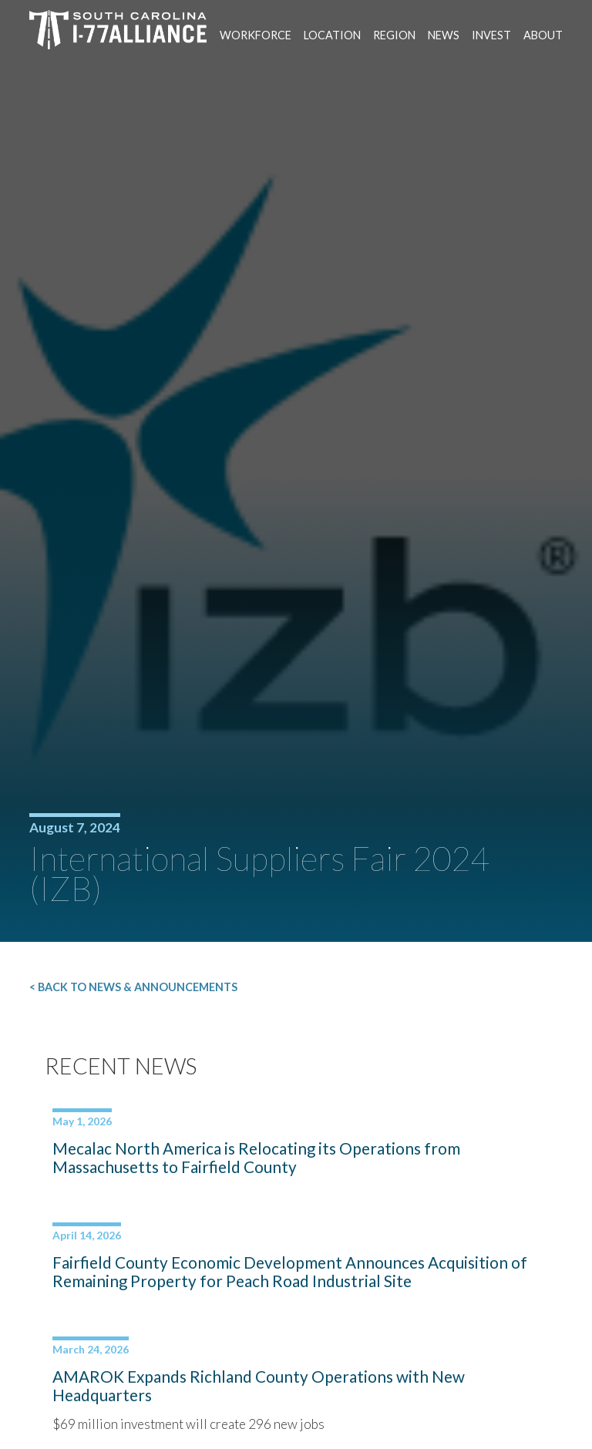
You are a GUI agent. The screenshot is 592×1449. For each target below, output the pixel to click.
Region (394, 35)
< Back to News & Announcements (133, 986)
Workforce (255, 35)
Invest (491, 35)
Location (332, 35)
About (543, 35)
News (443, 35)
